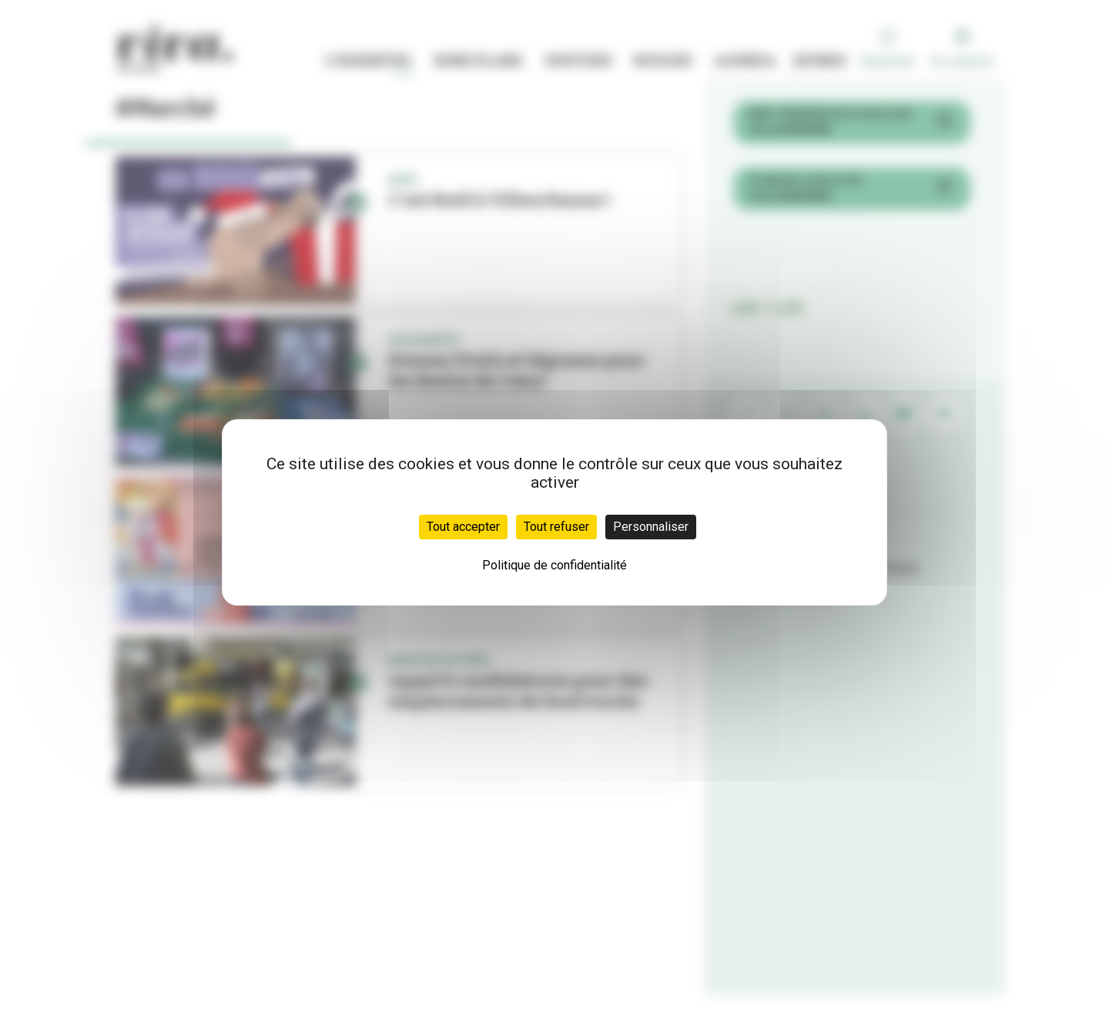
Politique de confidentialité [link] (554, 565)
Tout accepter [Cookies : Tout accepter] (463, 526)
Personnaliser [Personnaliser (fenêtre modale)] (651, 526)
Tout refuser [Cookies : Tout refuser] (556, 526)
